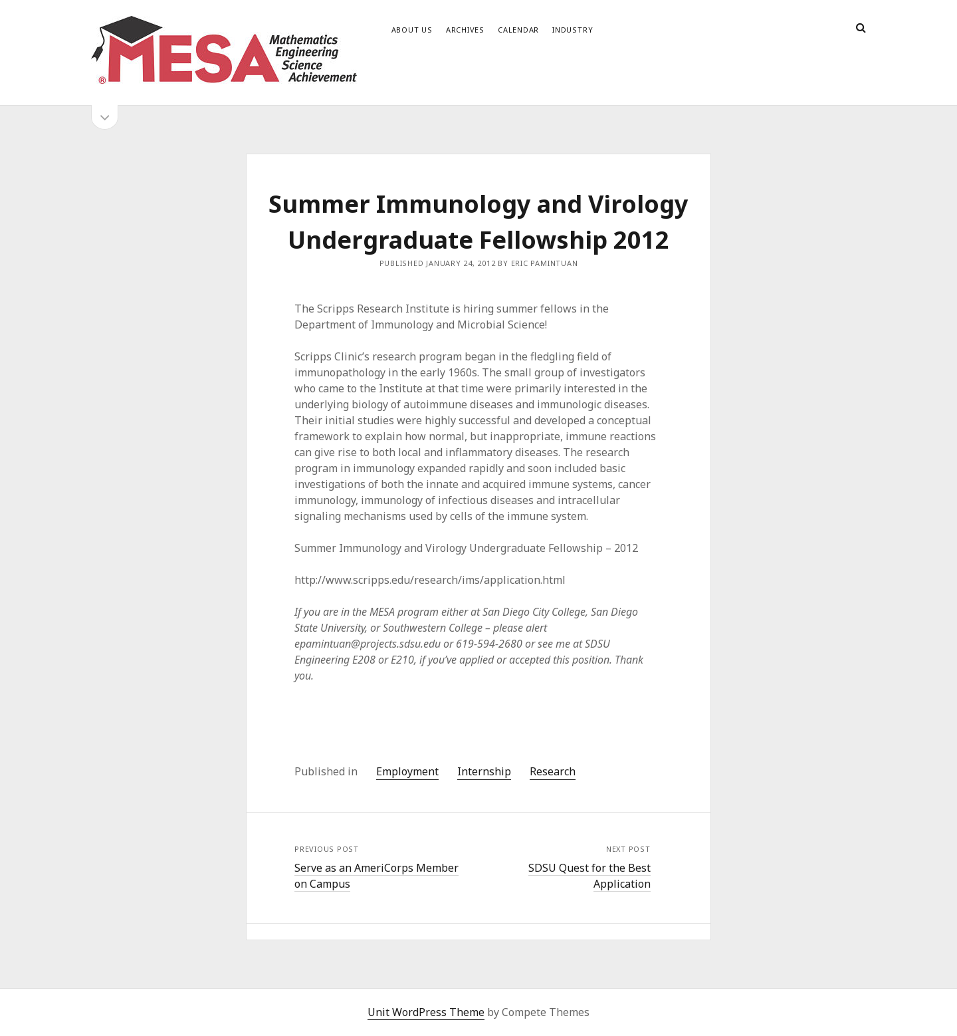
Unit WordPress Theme (426, 1012)
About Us (412, 30)
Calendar (518, 30)
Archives (465, 30)
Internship (484, 771)
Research (553, 771)
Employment (407, 771)
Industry (572, 30)
